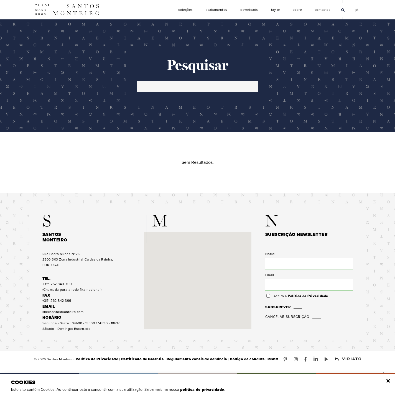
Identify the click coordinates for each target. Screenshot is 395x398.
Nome (270, 255)
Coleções (185, 10)
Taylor (275, 10)
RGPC (258, 360)
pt (357, 9)
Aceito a (300, 297)
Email (269, 276)
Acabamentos (216, 10)
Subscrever (277, 308)
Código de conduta (234, 360)
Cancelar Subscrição (287, 318)
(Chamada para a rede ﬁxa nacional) (70, 288)
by (348, 360)
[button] (197, 276)
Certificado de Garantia (137, 360)
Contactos (322, 10)
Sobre (297, 10)
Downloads (249, 10)
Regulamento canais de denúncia (188, 360)
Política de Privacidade (307, 297)
